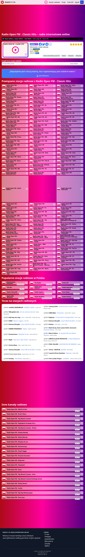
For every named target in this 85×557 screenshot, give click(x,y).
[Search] (82, 2)
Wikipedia (78, 56)
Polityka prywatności (49, 537)
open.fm (57, 56)
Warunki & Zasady (49, 542)
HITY (37, 53)
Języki (77, 2)
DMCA (47, 546)
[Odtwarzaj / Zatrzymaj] (46, 2)
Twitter (64, 56)
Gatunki (70, 2)
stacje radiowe (19, 38)
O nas (47, 534)
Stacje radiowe (54, 2)
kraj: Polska (28, 38)
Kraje (64, 2)
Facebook (70, 56)
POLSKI (36, 51)
